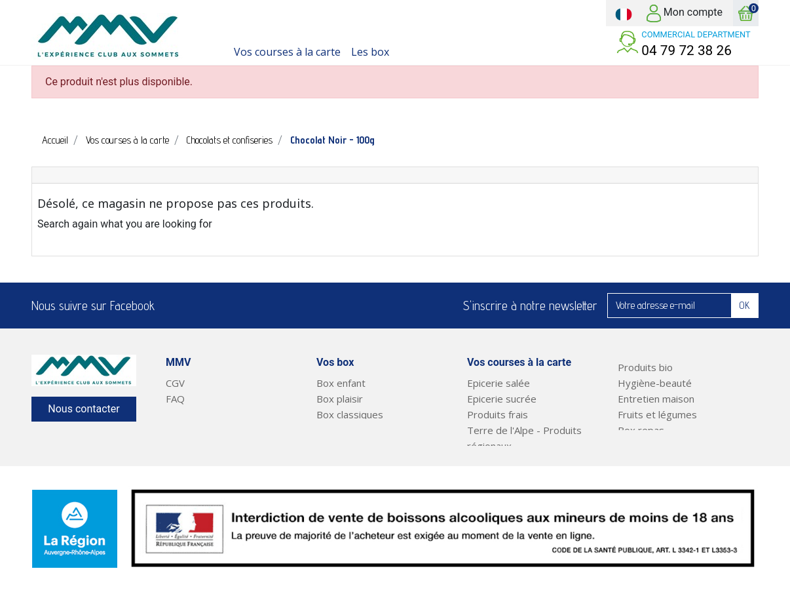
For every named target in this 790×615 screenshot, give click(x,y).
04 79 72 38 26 (686, 50)
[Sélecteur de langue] (623, 13)
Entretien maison (656, 398)
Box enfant (341, 382)
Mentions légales (204, 430)
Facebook (173, 305)
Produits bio (645, 367)
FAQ (175, 398)
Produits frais (497, 414)
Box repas (641, 430)
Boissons (487, 461)
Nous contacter (83, 409)
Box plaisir (339, 398)
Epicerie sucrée (501, 398)
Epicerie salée (498, 382)
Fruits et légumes (657, 414)
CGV (175, 382)
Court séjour (344, 430)
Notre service (197, 414)
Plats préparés (651, 445)
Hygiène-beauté (655, 382)
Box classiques (349, 414)
